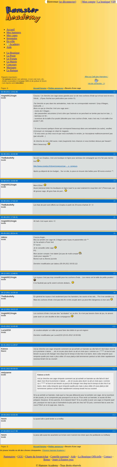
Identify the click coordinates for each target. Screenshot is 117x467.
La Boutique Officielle (90, 456)
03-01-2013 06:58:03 (9, 369)
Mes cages (12, 35)
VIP (113, 1)
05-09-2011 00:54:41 (9, 233)
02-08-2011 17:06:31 (9, 217)
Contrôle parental (59, 456)
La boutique (103, 1)
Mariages (11, 67)
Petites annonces (55, 88)
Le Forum (12, 58)
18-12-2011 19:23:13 (9, 309)
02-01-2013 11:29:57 (9, 345)
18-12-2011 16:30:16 (9, 293)
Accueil (11, 29)
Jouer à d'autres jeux (63, 459)
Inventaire (12, 38)
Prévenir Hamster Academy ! (53, 450)
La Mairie (12, 61)
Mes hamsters (14, 32)
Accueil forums (39, 88)
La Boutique (13, 52)
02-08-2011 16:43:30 (9, 154)
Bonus (46, 459)
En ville (11, 41)
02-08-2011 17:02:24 (9, 201)
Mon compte (88, 1)
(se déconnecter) (67, 1)
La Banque (12, 70)
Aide (9, 47)
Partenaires (9, 456)
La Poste (11, 55)
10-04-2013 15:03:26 (9, 415)
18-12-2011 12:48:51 (9, 273)
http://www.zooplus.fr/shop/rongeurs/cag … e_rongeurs (55, 166)
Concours (12, 64)
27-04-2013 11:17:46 (9, 431)
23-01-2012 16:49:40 (9, 326)
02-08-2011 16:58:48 (9, 181)
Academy (13, 44)
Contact (108, 456)
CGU (20, 456)
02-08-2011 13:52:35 (9, 92)
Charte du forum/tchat (36, 456)
